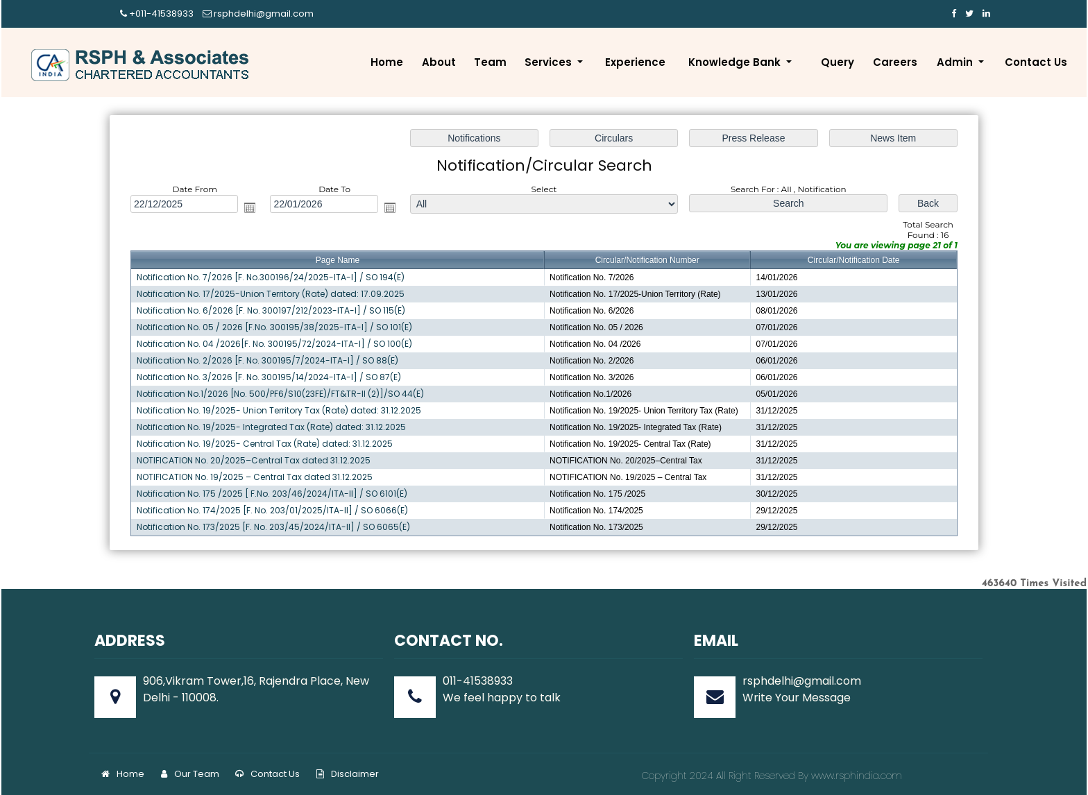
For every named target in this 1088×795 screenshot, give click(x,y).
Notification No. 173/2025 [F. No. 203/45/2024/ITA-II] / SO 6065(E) (276, 525)
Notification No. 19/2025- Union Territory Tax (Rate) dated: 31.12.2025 (282, 410)
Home (387, 62)
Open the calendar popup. (253, 209)
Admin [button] (956, 62)
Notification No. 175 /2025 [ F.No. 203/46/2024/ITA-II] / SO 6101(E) (275, 491)
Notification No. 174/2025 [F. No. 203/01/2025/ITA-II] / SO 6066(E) (275, 508)
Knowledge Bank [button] (735, 62)
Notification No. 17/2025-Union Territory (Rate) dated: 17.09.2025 (274, 294)
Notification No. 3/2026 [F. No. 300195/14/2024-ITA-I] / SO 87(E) (272, 376)
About (439, 62)
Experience (635, 62)
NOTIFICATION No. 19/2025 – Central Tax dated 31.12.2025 (258, 475)
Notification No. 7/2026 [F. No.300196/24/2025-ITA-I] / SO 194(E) (274, 278)
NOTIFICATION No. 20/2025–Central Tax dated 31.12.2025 (257, 459)
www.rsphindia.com (855, 776)
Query (837, 62)
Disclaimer (347, 773)
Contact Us (1036, 62)
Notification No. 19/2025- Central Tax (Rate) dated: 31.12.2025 (268, 442)
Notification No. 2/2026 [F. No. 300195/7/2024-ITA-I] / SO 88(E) (271, 360)
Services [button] (550, 62)
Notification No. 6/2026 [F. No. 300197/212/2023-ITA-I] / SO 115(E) (274, 311)
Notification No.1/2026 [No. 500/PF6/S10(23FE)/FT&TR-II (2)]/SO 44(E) (283, 393)
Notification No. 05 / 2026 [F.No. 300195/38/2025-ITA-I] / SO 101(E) (278, 327)
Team (490, 62)
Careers (895, 62)
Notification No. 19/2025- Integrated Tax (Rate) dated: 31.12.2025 (275, 426)
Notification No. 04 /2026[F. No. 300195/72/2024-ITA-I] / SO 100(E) (278, 344)
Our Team (190, 773)
